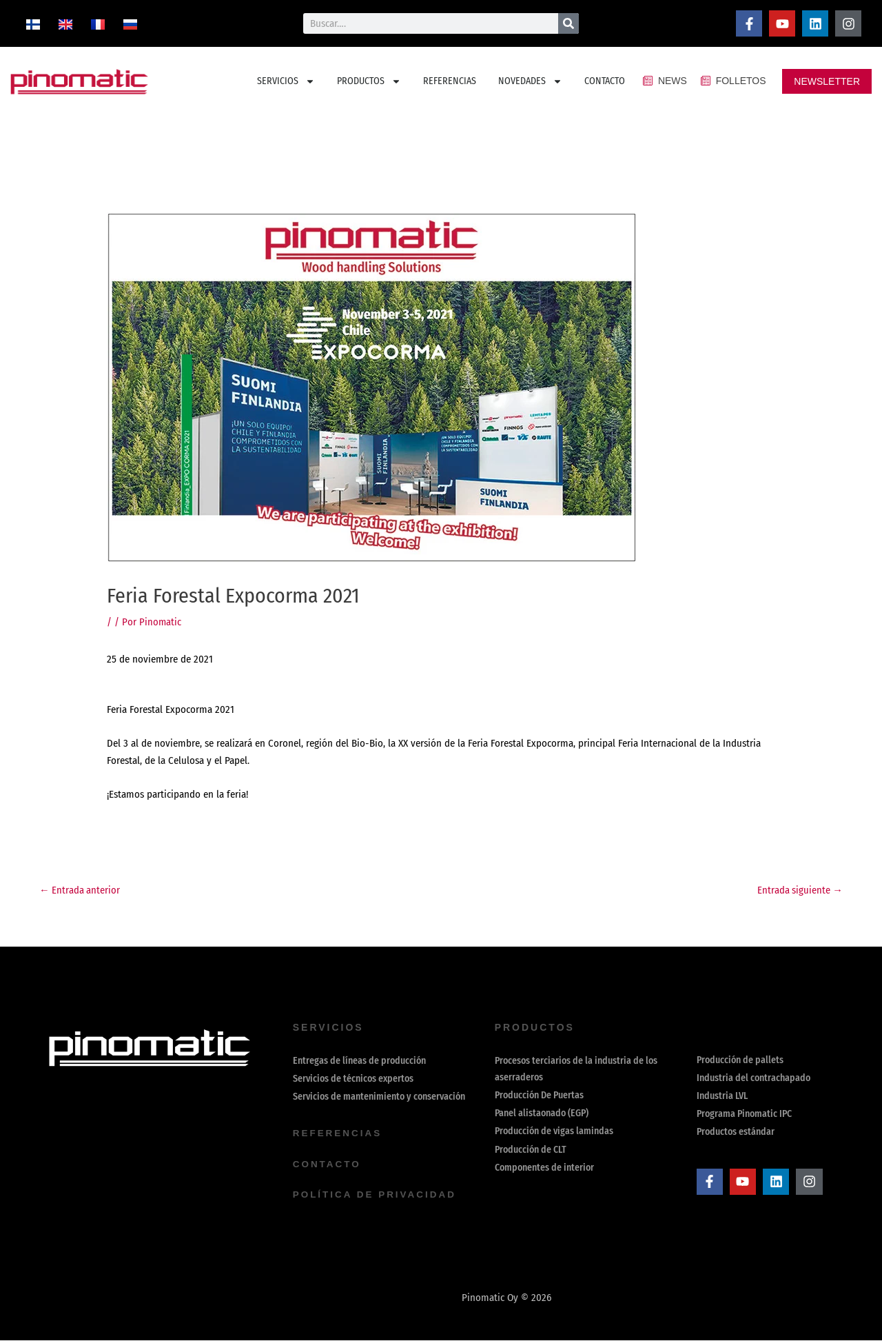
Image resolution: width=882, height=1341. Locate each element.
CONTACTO (604, 81)
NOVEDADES (530, 81)
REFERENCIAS (449, 81)
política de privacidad (377, 1195)
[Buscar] (568, 23)
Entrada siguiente (799, 890)
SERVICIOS (286, 81)
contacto (328, 1165)
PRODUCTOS (369, 81)
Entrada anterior (80, 890)
